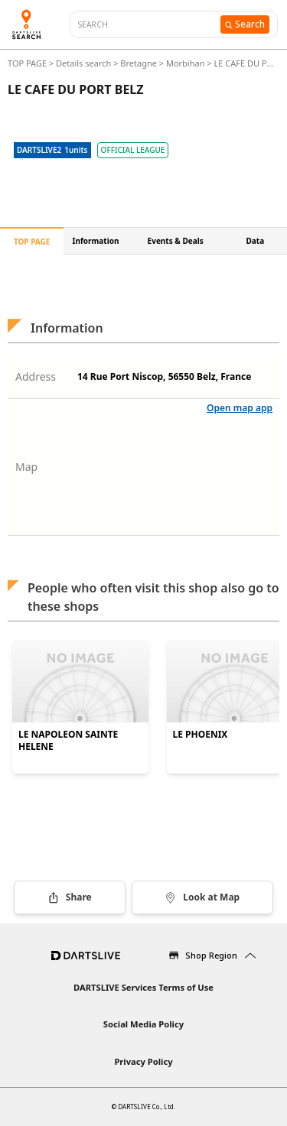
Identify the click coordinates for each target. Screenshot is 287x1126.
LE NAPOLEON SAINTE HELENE (68, 740)
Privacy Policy (143, 1061)
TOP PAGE (28, 63)
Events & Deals (176, 240)
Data (255, 240)
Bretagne (138, 63)
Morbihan (185, 63)
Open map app (239, 407)
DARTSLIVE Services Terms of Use (143, 987)
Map (26, 466)
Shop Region (211, 955)
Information (96, 240)
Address (35, 376)
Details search (84, 63)
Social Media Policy (143, 1024)
